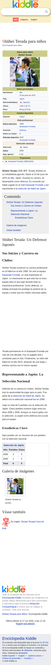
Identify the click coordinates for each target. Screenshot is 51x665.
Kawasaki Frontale (27, 127)
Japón (21, 99)
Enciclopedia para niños (12, 45)
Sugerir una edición (25, 624)
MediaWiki (22, 653)
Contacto (28, 658)
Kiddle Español (8, 656)
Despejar (40, 11)
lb (29, 109)
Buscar (46, 12)
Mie (20, 92)
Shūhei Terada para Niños (14, 614)
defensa (24, 181)
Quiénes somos (34, 656)
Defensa (22, 130)
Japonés (26, 102)
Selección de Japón (14, 445)
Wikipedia (28, 650)
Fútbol (21, 117)
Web (15, 20)
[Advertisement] (25, 30)
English (34, 20)
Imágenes (24, 20)
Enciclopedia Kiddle (11, 598)
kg (23, 109)
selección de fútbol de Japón (32, 188)
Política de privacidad (11, 658)
